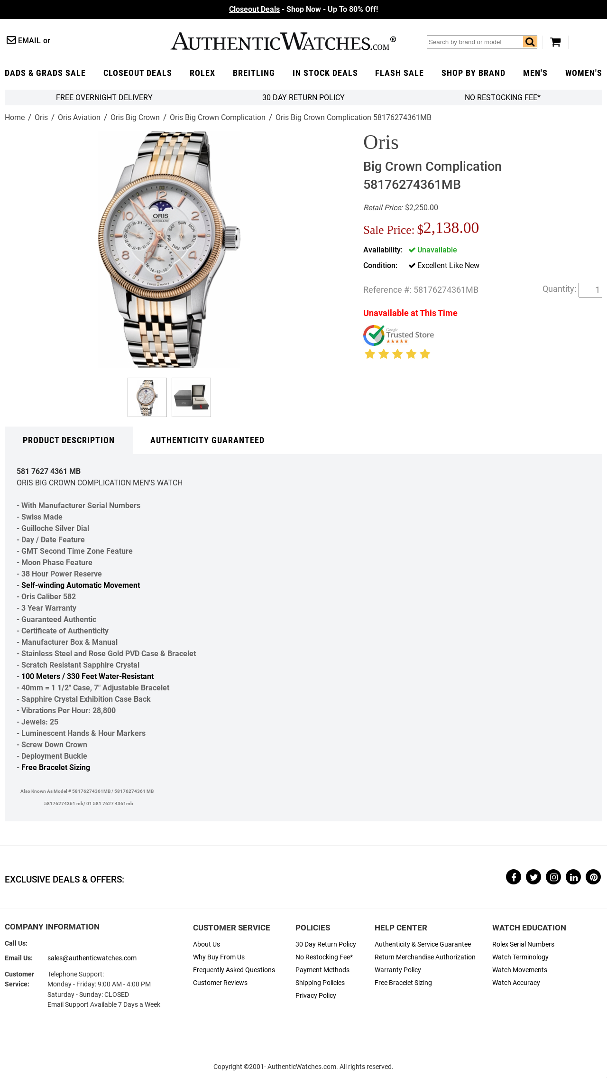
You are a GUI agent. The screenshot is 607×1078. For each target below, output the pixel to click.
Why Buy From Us (219, 957)
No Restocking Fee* (503, 97)
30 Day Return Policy (325, 944)
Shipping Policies (320, 983)
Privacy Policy (315, 996)
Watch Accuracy (516, 983)
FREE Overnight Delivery (104, 97)
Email (29, 40)
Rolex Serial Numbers (523, 944)
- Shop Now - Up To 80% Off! (303, 9)
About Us (206, 944)
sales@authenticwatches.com (92, 958)
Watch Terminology (520, 957)
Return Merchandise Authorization (425, 957)
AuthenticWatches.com (283, 41)
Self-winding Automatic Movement (80, 585)
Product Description (69, 440)
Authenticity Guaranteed (207, 440)
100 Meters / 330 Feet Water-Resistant (87, 676)
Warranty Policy (398, 970)
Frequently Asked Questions (234, 970)
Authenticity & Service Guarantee (423, 944)
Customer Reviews (220, 983)
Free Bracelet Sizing (55, 767)
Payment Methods (322, 970)
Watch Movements (519, 970)
